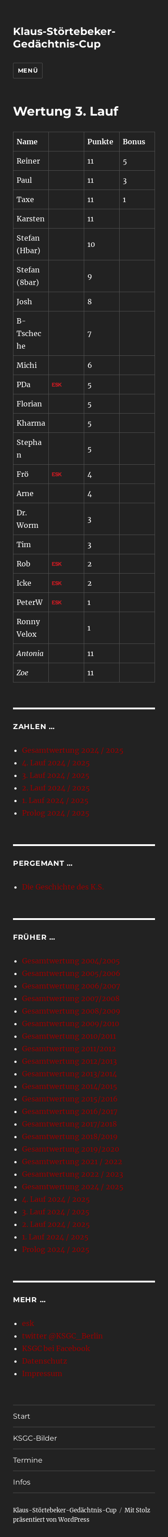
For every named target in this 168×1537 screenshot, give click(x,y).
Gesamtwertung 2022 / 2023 (72, 1174)
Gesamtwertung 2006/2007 (71, 985)
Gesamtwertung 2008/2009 (71, 1010)
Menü (28, 70)
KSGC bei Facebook (56, 1348)
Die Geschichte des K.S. (63, 886)
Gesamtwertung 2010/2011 (69, 1036)
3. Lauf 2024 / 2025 (56, 775)
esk (28, 1323)
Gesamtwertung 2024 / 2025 (73, 750)
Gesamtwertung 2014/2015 (69, 1086)
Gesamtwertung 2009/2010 (70, 1023)
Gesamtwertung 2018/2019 (70, 1136)
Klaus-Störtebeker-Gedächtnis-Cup (64, 37)
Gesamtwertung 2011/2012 (69, 1048)
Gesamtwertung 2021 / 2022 (72, 1161)
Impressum (42, 1373)
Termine (28, 1460)
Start (21, 1416)
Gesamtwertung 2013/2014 (69, 1073)
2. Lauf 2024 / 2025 (56, 787)
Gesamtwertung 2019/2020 (70, 1148)
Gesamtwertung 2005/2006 (71, 973)
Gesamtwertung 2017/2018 (69, 1123)
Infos (21, 1482)
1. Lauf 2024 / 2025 (55, 800)
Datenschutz (44, 1360)
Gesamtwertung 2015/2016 (70, 1098)
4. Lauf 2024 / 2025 (56, 762)
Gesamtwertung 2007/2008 (71, 998)
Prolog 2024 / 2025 (56, 812)
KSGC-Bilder (35, 1438)
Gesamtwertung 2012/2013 (69, 1061)
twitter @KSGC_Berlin (62, 1335)
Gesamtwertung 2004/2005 (71, 960)
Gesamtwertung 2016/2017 (69, 1111)
